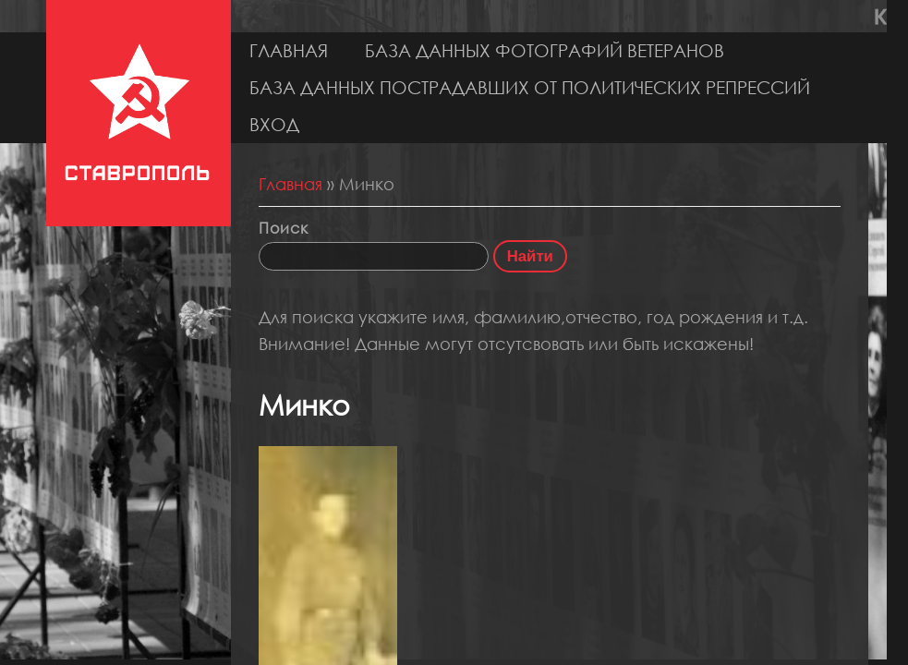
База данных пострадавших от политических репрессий (529, 87)
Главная (288, 50)
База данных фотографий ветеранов (544, 50)
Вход (274, 124)
